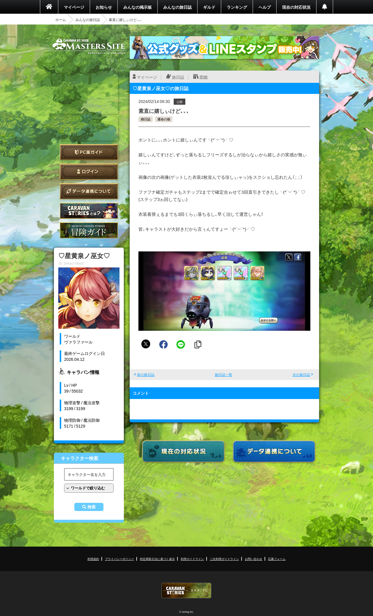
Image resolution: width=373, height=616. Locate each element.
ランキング (237, 7)
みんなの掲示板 (137, 7)
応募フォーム (277, 558)
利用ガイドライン (192, 558)
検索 (91, 507)
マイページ (74, 7)
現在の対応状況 (296, 7)
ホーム (60, 19)
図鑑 (204, 77)
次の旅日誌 (301, 374)
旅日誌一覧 (223, 374)
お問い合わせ (253, 558)
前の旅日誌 (145, 374)
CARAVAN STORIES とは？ (89, 211)
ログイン (89, 172)
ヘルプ (264, 7)
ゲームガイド (89, 230)
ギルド (209, 7)
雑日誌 (145, 119)
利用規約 (93, 558)
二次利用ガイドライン (224, 558)
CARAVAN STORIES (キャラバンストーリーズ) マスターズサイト (89, 46)
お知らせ (104, 7)
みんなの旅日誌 (177, 7)
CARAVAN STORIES (186, 590)
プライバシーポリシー (119, 558)
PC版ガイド (89, 152)
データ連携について (89, 191)
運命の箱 (163, 119)
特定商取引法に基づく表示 (157, 558)
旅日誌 (178, 77)
